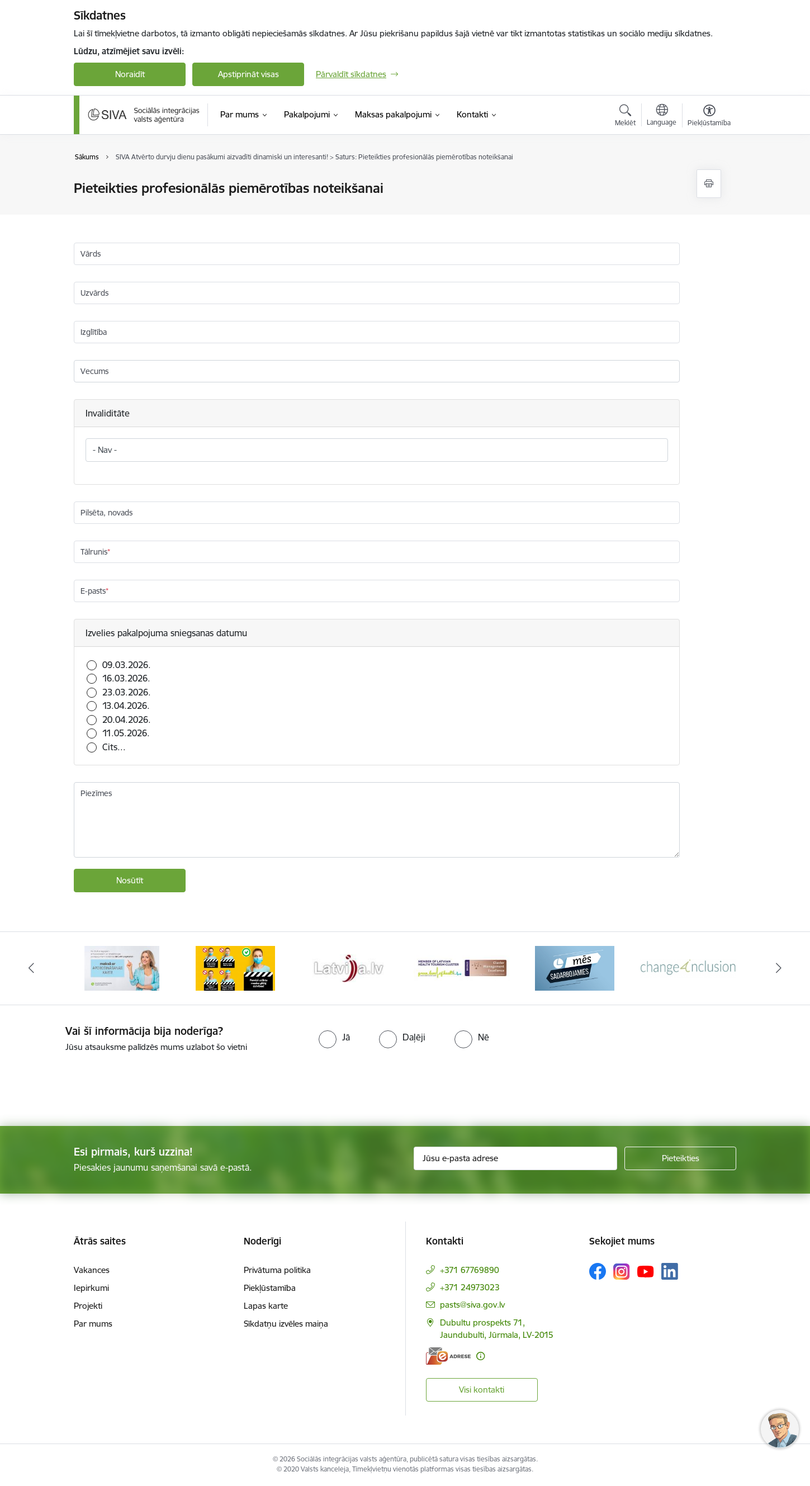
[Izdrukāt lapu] (709, 183)
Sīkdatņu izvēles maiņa (286, 1323)
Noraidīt (130, 74)
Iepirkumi (91, 1287)
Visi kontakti (481, 1389)
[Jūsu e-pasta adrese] (516, 1158)
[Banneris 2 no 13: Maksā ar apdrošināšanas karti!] (121, 967)
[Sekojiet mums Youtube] (645, 1270)
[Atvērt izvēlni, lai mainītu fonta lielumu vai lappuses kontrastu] (709, 116)
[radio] (334, 1037)
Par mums (93, 1323)
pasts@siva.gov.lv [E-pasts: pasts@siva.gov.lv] (472, 1304)
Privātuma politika (277, 1270)
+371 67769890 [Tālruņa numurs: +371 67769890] (469, 1270)
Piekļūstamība (270, 1287)
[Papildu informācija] (480, 1356)
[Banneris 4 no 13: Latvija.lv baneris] (348, 967)
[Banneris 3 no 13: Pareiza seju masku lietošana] (235, 967)
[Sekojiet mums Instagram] (621, 1271)
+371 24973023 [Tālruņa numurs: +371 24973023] (470, 1287)
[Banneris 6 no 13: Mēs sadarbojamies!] (574, 967)
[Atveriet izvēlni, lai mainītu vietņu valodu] (661, 116)
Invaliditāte (108, 413)
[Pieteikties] (680, 1158)
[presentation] (93, 1084)
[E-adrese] (448, 1356)
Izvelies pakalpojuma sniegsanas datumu (166, 632)
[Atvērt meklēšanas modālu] (625, 116)
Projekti (88, 1305)
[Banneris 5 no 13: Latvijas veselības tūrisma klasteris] (462, 967)
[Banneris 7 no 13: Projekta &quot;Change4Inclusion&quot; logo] (688, 967)
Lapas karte (266, 1305)
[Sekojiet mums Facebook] (597, 1271)
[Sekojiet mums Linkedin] (669, 1271)
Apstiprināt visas (248, 74)
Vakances (92, 1270)
